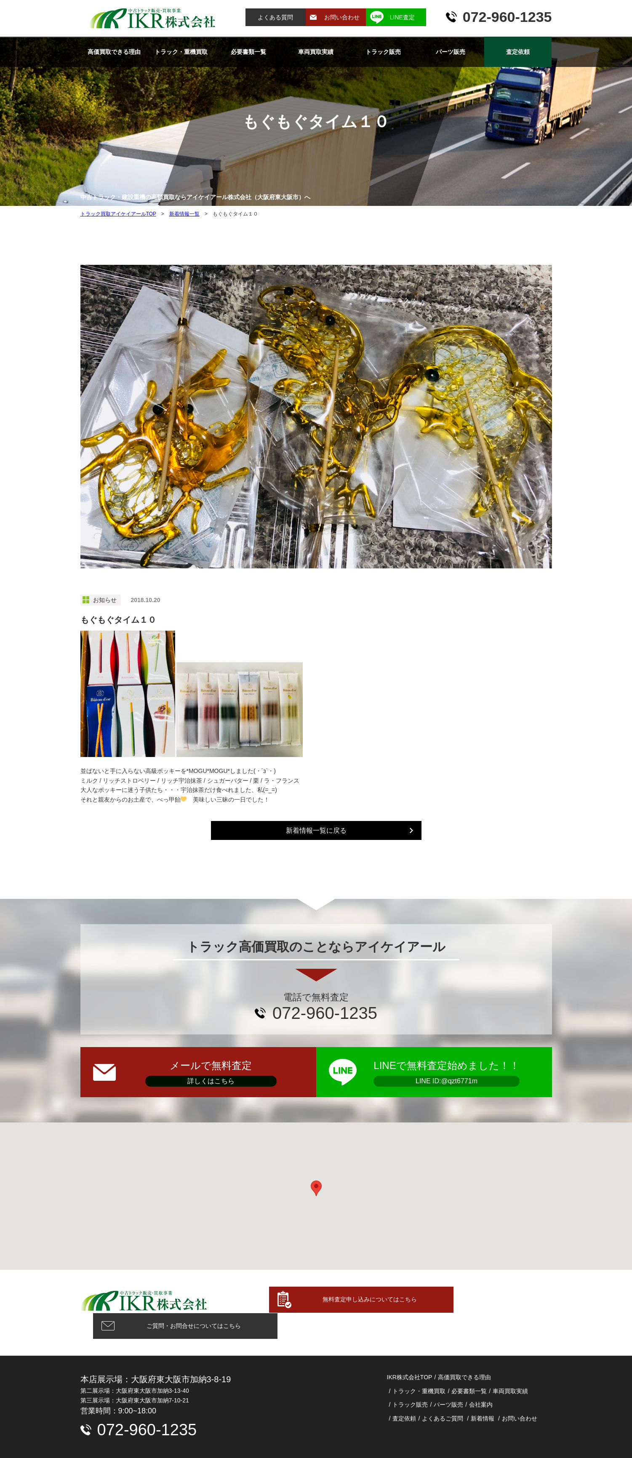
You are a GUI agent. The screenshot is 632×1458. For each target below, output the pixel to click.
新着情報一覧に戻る (316, 830)
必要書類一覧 (248, 51)
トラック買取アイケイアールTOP (118, 214)
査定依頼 (518, 51)
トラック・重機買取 (181, 51)
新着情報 (482, 1392)
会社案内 (481, 1378)
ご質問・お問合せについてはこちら (484, 1299)
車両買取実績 (315, 51)
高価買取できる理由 (113, 51)
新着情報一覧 (184, 214)
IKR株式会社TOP (409, 1351)
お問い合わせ (342, 17)
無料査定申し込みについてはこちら (319, 1299)
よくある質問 (275, 17)
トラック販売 (383, 51)
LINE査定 (402, 17)
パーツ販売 (450, 51)
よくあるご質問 (442, 1392)
